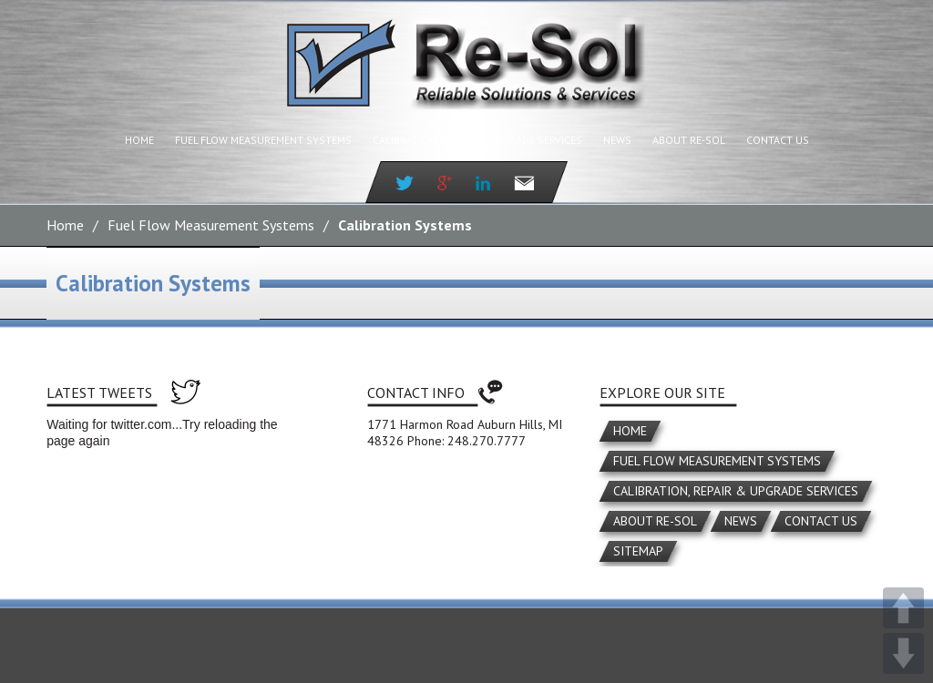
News (617, 140)
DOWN (903, 653)
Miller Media (561, 591)
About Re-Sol (688, 140)
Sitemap (638, 551)
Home (139, 140)
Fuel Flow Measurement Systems (263, 140)
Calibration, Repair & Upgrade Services (477, 140)
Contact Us (777, 140)
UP (903, 607)
